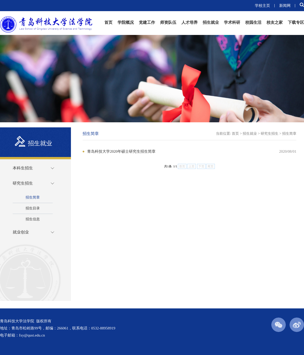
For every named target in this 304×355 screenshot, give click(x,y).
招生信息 (33, 219)
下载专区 (296, 22)
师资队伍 (168, 22)
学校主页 (262, 6)
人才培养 (189, 22)
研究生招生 (23, 183)
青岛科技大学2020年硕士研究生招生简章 (121, 151)
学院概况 (126, 22)
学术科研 (232, 22)
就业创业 (21, 232)
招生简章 (33, 197)
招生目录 (33, 208)
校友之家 (275, 22)
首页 (108, 22)
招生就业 (211, 22)
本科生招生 (23, 168)
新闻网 (285, 6)
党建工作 (147, 22)
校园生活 (253, 22)
